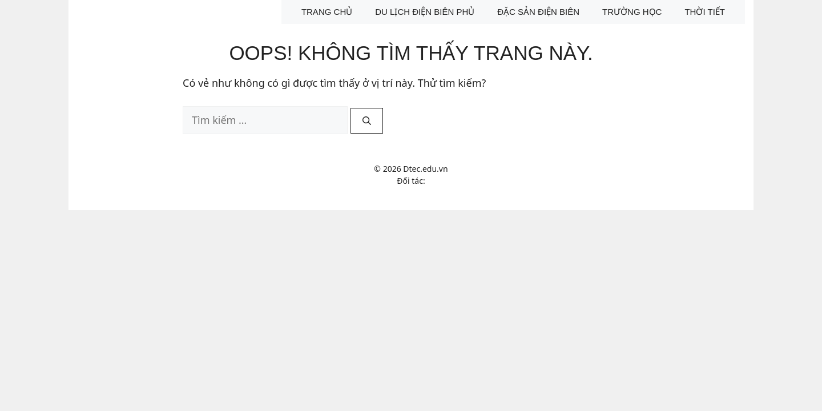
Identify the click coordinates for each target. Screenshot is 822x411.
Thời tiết (704, 12)
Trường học (632, 12)
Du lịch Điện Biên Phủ (424, 12)
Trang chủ (326, 12)
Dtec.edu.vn (425, 168)
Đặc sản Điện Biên (538, 12)
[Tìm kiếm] (366, 121)
